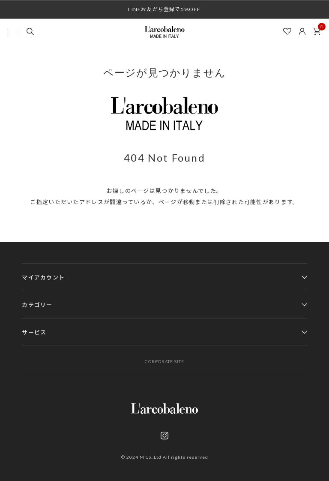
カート (319, 29)
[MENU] (13, 32)
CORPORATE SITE (164, 361)
